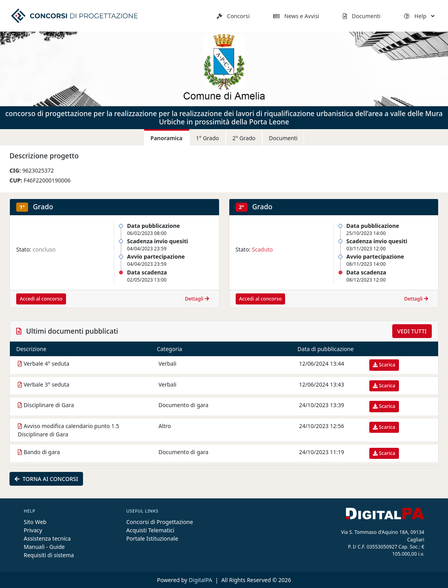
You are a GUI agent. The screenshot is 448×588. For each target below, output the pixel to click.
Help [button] (419, 16)
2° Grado (244, 138)
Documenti (361, 16)
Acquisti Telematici (150, 530)
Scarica (384, 364)
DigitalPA (201, 580)
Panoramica (167, 138)
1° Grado (207, 138)
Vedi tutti (412, 331)
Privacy (33, 530)
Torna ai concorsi (46, 479)
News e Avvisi (296, 16)
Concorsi (233, 16)
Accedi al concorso (41, 298)
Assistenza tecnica (47, 538)
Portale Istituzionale (152, 538)
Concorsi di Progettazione (159, 522)
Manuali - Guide (44, 546)
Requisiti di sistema (49, 555)
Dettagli (197, 298)
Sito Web (35, 522)
